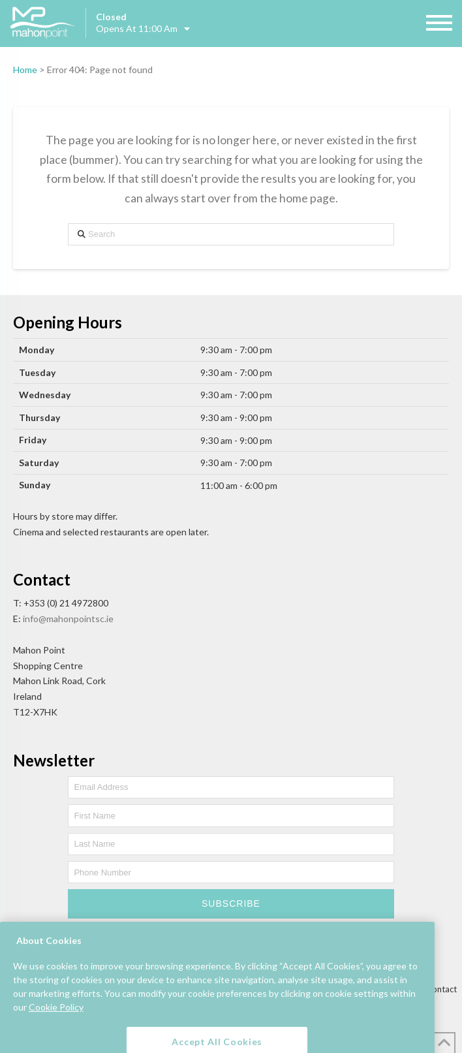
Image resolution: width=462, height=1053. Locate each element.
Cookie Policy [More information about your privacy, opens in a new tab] (56, 1018)
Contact (441, 989)
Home (25, 69)
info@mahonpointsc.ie (68, 618)
